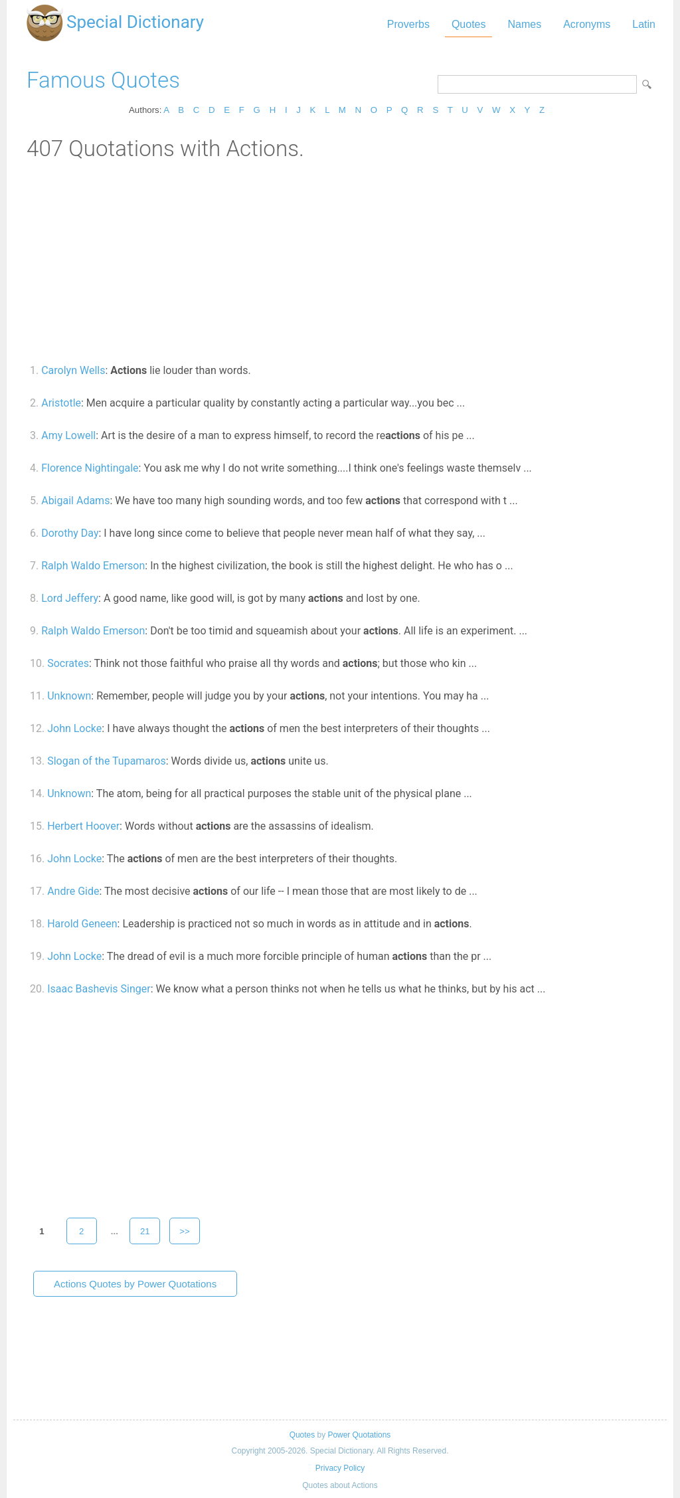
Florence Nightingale (89, 468)
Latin (643, 24)
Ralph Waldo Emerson (93, 565)
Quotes (469, 24)
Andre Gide (73, 891)
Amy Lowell (68, 435)
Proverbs (408, 24)
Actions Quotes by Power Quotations (135, 1283)
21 (145, 1231)
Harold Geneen (82, 923)
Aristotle (61, 403)
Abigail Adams (75, 500)
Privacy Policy (340, 1468)
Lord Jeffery (69, 598)
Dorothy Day (69, 533)
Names (524, 24)
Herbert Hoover (83, 826)
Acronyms (586, 24)
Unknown (69, 696)
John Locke (74, 728)
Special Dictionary (135, 22)
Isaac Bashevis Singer (98, 989)
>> (184, 1231)
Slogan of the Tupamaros (106, 761)
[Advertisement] (340, 261)
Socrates (68, 663)
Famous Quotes (103, 80)
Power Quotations (358, 1435)
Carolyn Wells (73, 370)
